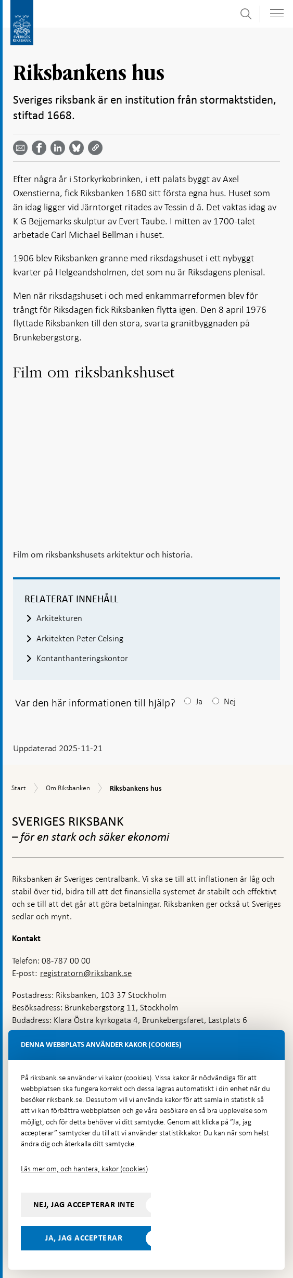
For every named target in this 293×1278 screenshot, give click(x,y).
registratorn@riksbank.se (86, 973)
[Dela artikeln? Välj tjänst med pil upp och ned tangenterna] (60, 148)
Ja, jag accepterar (83, 1238)
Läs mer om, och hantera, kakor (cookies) (84, 1168)
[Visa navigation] (277, 13)
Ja (199, 701)
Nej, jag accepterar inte (84, 1204)
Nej (230, 701)
